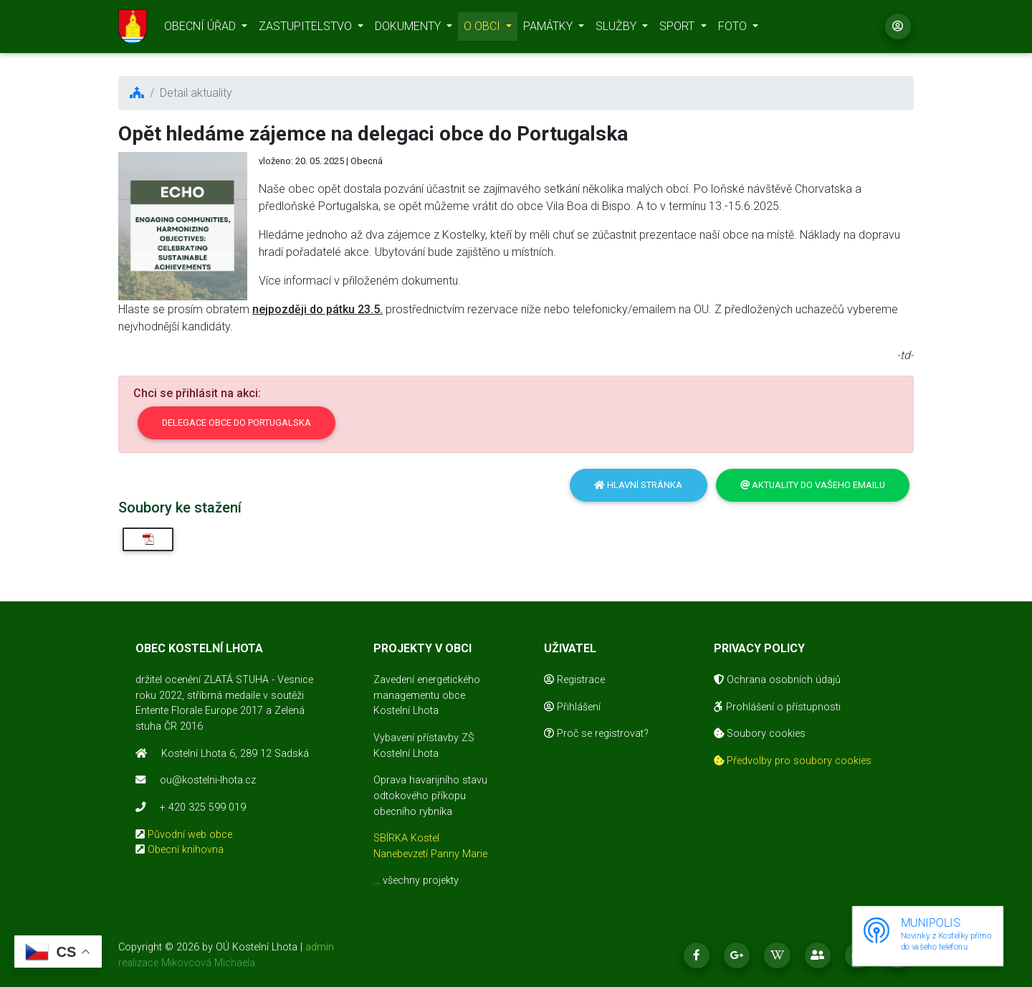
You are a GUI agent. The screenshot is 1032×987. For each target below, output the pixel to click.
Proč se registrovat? (596, 734)
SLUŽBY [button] (617, 29)
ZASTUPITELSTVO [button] (307, 29)
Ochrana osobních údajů (777, 680)
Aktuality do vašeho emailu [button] (812, 485)
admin (319, 947)
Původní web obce (190, 835)
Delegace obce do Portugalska (236, 422)
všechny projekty (421, 880)
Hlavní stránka (638, 485)
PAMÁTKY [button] (549, 29)
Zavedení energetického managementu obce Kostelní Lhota (426, 695)
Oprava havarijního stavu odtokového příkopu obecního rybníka (430, 795)
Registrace (574, 680)
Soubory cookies (760, 734)
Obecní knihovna (186, 850)
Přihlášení (572, 707)
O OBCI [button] (483, 29)
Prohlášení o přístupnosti (777, 707)
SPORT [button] (678, 29)
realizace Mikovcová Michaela (186, 963)
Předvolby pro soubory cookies (792, 761)
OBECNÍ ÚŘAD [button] (201, 29)
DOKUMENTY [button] (409, 29)
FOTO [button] (734, 29)
